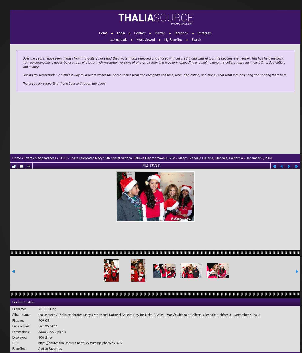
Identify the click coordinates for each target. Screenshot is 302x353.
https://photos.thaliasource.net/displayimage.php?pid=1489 (80, 343)
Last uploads (118, 40)
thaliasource (46, 315)
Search (196, 40)
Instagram (205, 33)
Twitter (160, 33)
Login (121, 33)
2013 (63, 158)
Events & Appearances (40, 158)
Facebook (181, 33)
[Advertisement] (155, 123)
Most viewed (145, 40)
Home (103, 33)
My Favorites (173, 40)
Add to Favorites (50, 349)
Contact (140, 33)
